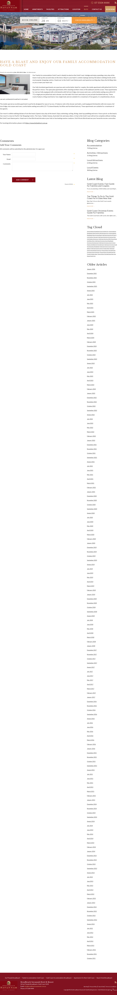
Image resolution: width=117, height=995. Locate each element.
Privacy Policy (93, 986)
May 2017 (90, 680)
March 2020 (90, 534)
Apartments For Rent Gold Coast (84, 978)
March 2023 (90, 385)
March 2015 (90, 791)
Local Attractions (95, 160)
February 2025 (91, 316)
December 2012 (92, 907)
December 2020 (92, 496)
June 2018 (90, 624)
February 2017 (91, 693)
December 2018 (92, 599)
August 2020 (91, 513)
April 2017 (90, 684)
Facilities (50, 9)
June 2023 (90, 372)
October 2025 (91, 282)
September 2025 (92, 286)
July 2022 (90, 419)
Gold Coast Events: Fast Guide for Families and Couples (100, 185)
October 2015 (91, 761)
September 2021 (92, 457)
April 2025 (90, 308)
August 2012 (91, 924)
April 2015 (90, 787)
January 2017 (91, 697)
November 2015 (92, 757)
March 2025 (90, 312)
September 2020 (92, 509)
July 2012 (90, 928)
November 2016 (92, 706)
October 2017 (91, 659)
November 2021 (92, 449)
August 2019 (91, 564)
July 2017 (90, 671)
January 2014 (91, 851)
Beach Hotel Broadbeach (104, 978)
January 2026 (91, 269)
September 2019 (92, 560)
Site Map (86, 986)
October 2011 (91, 958)
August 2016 (91, 718)
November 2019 (92, 552)
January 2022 (91, 440)
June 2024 (90, 325)
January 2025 (91, 320)
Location (76, 9)
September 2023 (92, 359)
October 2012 (91, 915)
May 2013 (90, 885)
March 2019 (90, 586)
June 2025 (90, 299)
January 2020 (91, 543)
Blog (86, 9)
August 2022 (91, 415)
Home (26, 9)
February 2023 (91, 389)
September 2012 (92, 920)
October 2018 (91, 607)
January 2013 (91, 903)
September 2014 (92, 817)
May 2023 (90, 376)
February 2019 (91, 590)
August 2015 (91, 770)
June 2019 (90, 573)
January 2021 (91, 492)
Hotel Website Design (103, 990)
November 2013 (92, 860)
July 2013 (90, 877)
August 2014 (91, 821)
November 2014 (92, 808)
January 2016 (91, 748)
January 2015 (91, 800)
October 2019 (91, 556)
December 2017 (92, 650)
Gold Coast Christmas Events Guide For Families (100, 211)
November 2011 (92, 954)
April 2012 (90, 941)
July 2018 (90, 620)
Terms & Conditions (111, 986)
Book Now (110, 9)
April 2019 (90, 581)
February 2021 (91, 487)
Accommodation (9, 72)
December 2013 (92, 855)
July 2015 (90, 774)
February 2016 (91, 744)
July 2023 (90, 367)
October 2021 (91, 453)
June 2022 (90, 423)
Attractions (63, 9)
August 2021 (91, 462)
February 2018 (91, 641)
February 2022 (91, 436)
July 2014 (90, 825)
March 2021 (90, 483)
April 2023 (90, 380)
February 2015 (91, 795)
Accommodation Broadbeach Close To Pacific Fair (98, 231)
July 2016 (90, 723)
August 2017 (91, 667)
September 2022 (92, 410)
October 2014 (91, 813)
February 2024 (91, 342)
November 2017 (92, 654)
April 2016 (90, 736)
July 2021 (90, 466)
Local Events (92, 167)
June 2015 (90, 778)
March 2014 (90, 843)
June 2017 (90, 676)
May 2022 (90, 427)
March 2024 (90, 337)
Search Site (101, 986)
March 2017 (90, 688)
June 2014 (90, 830)
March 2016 (90, 740)
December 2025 (92, 273)
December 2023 (92, 346)
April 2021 (90, 479)
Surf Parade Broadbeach (12, 978)
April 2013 (90, 890)
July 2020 (90, 517)
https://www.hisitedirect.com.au (36, 123)
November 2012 (92, 911)
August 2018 (91, 616)
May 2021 (90, 474)
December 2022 (92, 397)
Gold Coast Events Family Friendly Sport (100, 248)
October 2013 (91, 864)
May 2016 (90, 731)
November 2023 (92, 350)
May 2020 (90, 526)
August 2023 (91, 363)
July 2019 (90, 569)
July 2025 (90, 295)
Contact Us (97, 9)
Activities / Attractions (97, 153)
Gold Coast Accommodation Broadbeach (59, 978)
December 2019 (92, 547)
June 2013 (90, 881)
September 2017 (92, 663)
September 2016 (92, 714)
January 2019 (91, 594)
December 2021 (92, 444)
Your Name (6, 154)
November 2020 (92, 500)
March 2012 (90, 945)
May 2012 (90, 937)
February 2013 (91, 898)
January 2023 (91, 393)
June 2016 (90, 727)
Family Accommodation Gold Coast (48, 75)
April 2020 (90, 530)
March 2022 (90, 432)
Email (8, 159)
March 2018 (90, 637)
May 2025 (90, 303)
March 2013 (90, 894)
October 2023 (91, 355)
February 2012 (91, 950)
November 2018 (92, 603)
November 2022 (92, 402)
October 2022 (91, 406)
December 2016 (92, 701)
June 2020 (90, 522)
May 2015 (90, 783)
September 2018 (92, 611)
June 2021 (90, 470)
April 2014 (90, 838)
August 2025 (91, 290)
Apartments (37, 9)
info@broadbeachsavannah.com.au (35, 986)
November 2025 (92, 278)
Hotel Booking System (91, 990)
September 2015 (92, 766)
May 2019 (90, 577)
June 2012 (90, 932)
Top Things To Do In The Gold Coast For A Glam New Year (100, 197)
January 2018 (91, 646)
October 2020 (91, 504)
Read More (90, 191)
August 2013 (91, 873)
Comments (6, 164)
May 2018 (90, 629)
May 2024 (90, 329)
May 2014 (90, 834)
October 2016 (91, 710)
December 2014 (92, 804)
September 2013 (92, 868)
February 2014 (91, 847)
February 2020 (91, 539)
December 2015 (92, 753)
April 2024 (90, 333)
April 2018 (90, 633)
